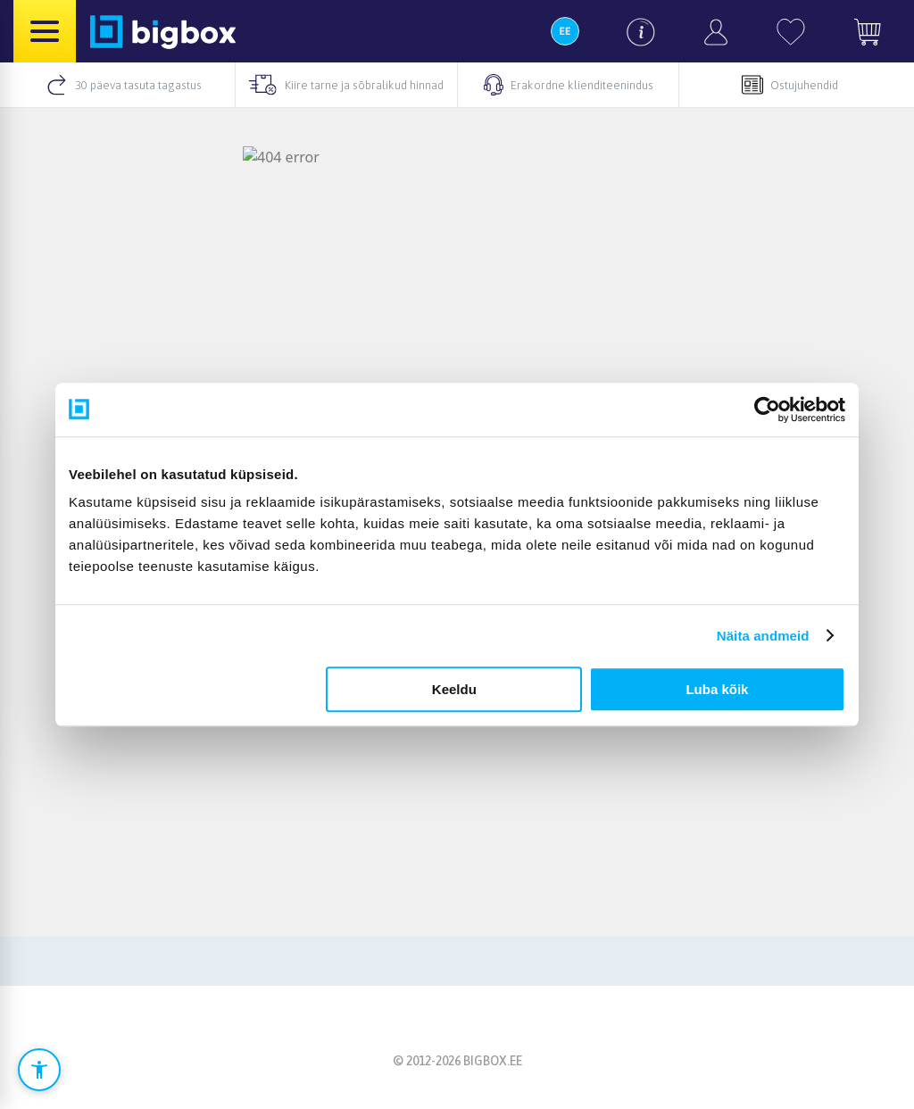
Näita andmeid (763, 635)
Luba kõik (717, 689)
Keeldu (454, 689)
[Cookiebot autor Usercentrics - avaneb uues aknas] (767, 409)
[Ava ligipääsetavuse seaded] (39, 1069)
